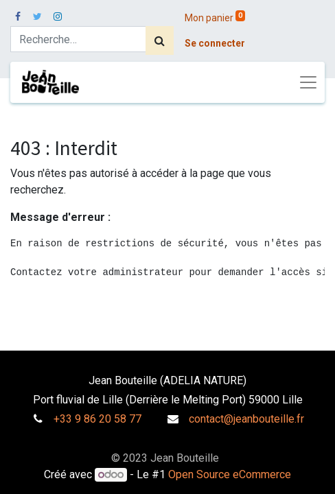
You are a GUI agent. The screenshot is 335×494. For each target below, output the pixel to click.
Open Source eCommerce (229, 474)
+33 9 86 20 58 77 (97, 418)
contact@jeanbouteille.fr (246, 418)
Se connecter (215, 43)
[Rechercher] (160, 40)
